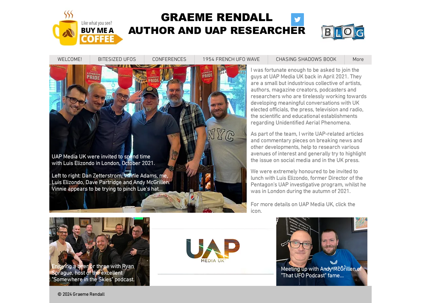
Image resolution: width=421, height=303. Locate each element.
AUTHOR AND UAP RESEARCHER (216, 30)
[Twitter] (297, 19)
